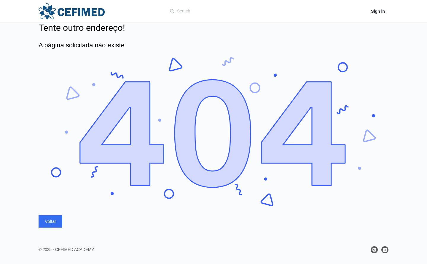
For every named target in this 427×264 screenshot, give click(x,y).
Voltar (50, 221)
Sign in (378, 11)
